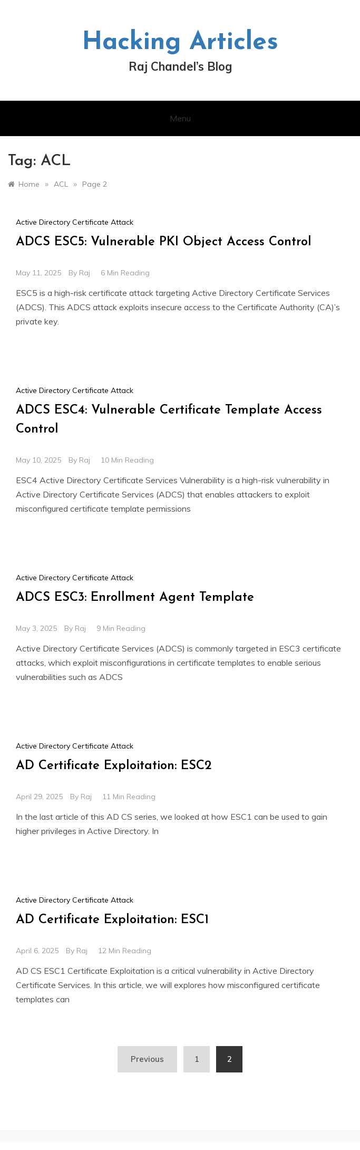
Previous (147, 1059)
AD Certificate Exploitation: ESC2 (114, 766)
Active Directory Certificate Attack (74, 222)
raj (84, 272)
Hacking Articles (180, 42)
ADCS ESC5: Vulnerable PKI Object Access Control (164, 242)
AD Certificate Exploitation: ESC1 (112, 920)
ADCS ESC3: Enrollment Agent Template (135, 597)
